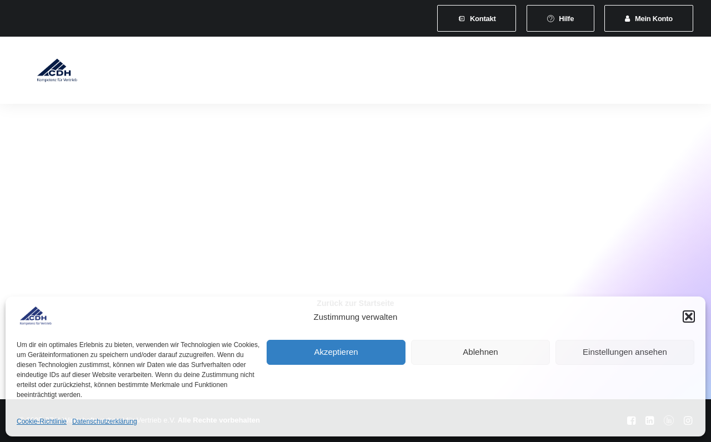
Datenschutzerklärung (104, 421)
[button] (688, 316)
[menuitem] (476, 18)
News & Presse (486, 73)
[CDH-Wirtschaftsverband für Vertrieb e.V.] (45, 73)
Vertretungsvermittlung (576, 73)
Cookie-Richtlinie (42, 421)
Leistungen (286, 73)
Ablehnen (480, 351)
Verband (161, 73)
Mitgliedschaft (221, 73)
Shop (648, 73)
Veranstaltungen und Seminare (383, 73)
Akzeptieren (336, 351)
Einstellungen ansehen (625, 351)
